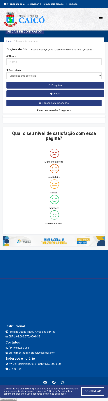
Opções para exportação (54, 103)
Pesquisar (55, 85)
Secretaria (14, 70)
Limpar (55, 93)
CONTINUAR (93, 391)
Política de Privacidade (58, 391)
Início (9, 41)
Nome (11, 56)
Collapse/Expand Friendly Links (8, 399)
